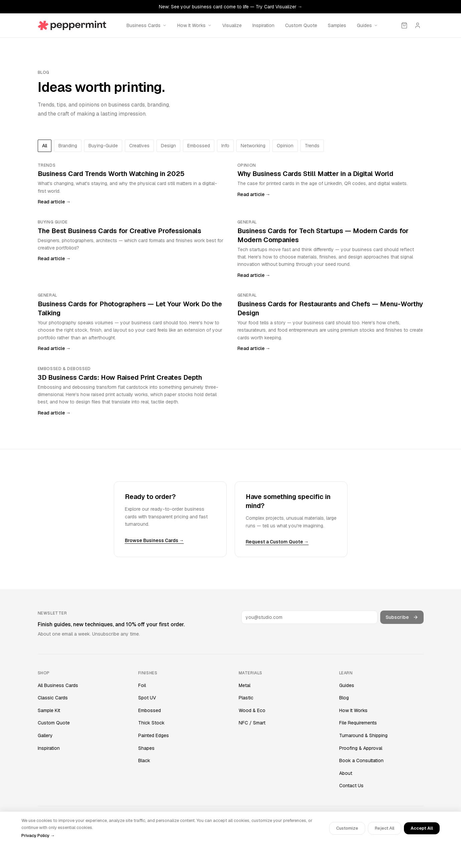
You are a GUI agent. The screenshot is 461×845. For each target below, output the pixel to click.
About (345, 773)
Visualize (232, 25)
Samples (337, 25)
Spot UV (147, 698)
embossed (198, 146)
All (44, 146)
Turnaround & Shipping (363, 735)
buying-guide (103, 146)
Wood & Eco (252, 710)
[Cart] (404, 25)
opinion (285, 146)
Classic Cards (53, 698)
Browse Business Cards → (154, 540)
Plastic (246, 698)
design (168, 146)
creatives (139, 146)
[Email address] (309, 617)
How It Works (353, 710)
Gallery (45, 735)
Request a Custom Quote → (277, 542)
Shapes (146, 748)
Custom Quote (301, 25)
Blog (344, 698)
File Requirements (358, 723)
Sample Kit (49, 710)
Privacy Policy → (38, 835)
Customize (347, 828)
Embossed (149, 710)
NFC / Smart (252, 723)
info (225, 146)
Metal (244, 685)
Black (144, 760)
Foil (142, 685)
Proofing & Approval (360, 748)
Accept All (422, 828)
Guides (346, 685)
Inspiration (263, 25)
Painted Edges (153, 735)
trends (312, 146)
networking (253, 146)
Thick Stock (151, 723)
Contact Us (351, 786)
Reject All (384, 828)
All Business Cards (58, 685)
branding (67, 146)
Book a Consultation (361, 760)
